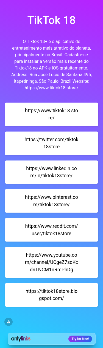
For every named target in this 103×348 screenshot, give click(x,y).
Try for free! (80, 339)
